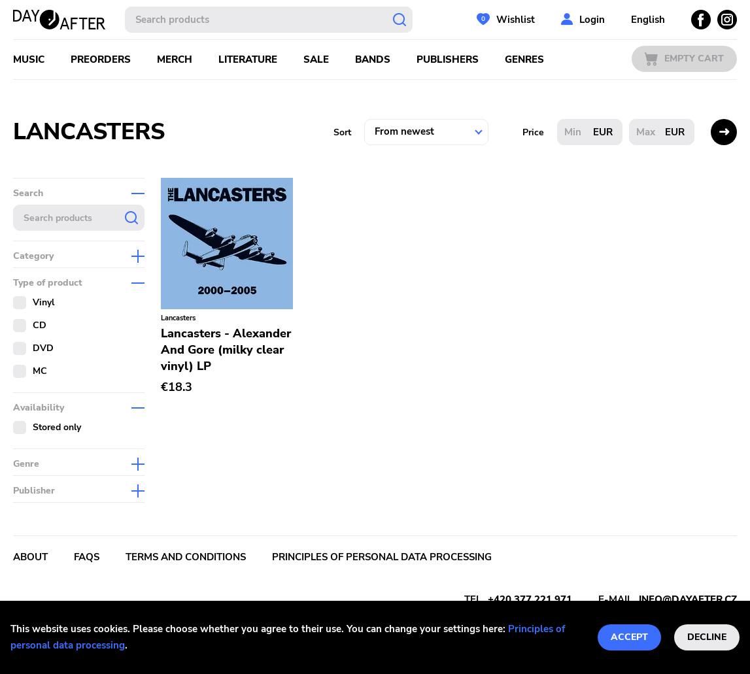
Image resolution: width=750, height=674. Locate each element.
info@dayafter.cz (688, 599)
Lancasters (178, 318)
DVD (43, 348)
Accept (629, 637)
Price (533, 132)
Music (28, 59)
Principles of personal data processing (382, 557)
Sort (342, 132)
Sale (316, 59)
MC (40, 371)
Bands (372, 59)
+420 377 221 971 (530, 599)
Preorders (101, 59)
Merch (174, 59)
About (30, 557)
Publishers (448, 59)
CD (39, 325)
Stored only (57, 427)
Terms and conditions (186, 557)
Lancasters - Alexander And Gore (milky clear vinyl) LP (226, 350)
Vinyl (43, 302)
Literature (247, 59)
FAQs (86, 557)
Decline (706, 637)
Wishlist (515, 19)
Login (592, 19)
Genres (524, 59)
